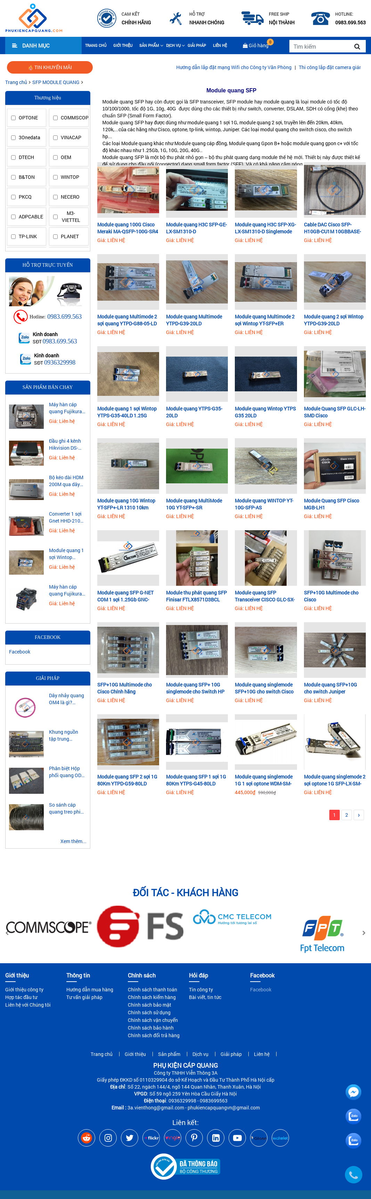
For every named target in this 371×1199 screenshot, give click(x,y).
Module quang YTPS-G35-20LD (194, 412)
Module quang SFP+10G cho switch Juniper (330, 688)
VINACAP (71, 137)
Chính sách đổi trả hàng (154, 1035)
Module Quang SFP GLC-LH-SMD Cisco (334, 412)
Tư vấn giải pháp (84, 997)
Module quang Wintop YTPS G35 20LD (265, 412)
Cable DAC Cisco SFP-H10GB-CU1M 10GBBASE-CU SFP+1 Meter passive (332, 228)
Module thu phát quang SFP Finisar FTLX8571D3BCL (196, 596)
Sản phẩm (149, 45)
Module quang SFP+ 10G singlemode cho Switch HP (195, 688)
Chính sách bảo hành (151, 1027)
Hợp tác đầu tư (21, 997)
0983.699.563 (64, 316)
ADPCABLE (30, 216)
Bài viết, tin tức (205, 997)
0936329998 (59, 362)
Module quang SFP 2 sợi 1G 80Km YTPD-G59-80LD (127, 780)
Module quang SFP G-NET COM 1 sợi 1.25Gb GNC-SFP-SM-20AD (125, 596)
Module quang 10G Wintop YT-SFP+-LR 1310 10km (126, 504)
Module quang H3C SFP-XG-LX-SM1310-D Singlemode (265, 228)
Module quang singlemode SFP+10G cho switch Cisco (264, 688)
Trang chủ (95, 45)
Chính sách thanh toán (152, 989)
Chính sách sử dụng (149, 1012)
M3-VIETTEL (71, 216)
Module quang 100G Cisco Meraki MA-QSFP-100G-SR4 (127, 228)
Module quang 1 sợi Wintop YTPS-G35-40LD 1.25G (127, 412)
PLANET (70, 236)
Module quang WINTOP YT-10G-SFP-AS (264, 504)
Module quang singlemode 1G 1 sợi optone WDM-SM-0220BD (263, 780)
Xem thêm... (73, 841)
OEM (66, 157)
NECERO (70, 196)
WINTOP (70, 177)
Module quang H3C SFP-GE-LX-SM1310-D (196, 228)
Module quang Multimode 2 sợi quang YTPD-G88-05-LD (127, 320)
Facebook (19, 651)
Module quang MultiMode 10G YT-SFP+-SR (194, 504)
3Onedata (29, 137)
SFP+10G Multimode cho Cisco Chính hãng (124, 688)
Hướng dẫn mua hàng (89, 989)
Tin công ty (201, 989)
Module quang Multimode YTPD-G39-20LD (194, 320)
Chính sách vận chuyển (153, 1020)
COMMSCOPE (72, 117)
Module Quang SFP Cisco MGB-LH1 (331, 504)
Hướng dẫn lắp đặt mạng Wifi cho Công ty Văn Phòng (261, 67)
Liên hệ (220, 45)
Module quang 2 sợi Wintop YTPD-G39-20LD (333, 320)
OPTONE (28, 117)
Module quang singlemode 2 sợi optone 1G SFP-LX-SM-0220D (334, 780)
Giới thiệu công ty (24, 989)
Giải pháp (197, 45)
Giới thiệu (122, 45)
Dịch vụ (173, 45)
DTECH (26, 157)
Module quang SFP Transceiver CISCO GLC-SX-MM (265, 596)
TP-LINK (28, 236)
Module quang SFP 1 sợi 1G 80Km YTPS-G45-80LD (196, 780)
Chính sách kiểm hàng (152, 997)
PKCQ (25, 196)
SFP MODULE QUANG (56, 82)
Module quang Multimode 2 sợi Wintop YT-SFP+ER (265, 320)
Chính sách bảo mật (149, 1004)
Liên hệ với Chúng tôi (28, 1004)
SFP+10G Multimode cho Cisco (331, 596)
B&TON (27, 177)
